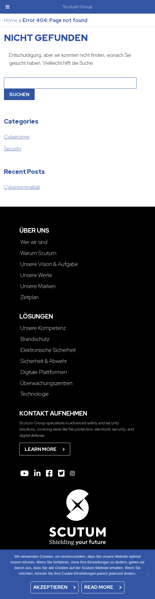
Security (12, 148)
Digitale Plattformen (43, 372)
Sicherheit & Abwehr (43, 361)
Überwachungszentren (46, 383)
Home (10, 20)
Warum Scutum (38, 253)
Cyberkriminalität (22, 187)
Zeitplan (29, 297)
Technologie (34, 393)
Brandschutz (34, 339)
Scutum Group (77, 7)
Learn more (41, 449)
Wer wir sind (33, 242)
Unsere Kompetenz (43, 328)
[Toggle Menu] (7, 7)
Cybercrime (16, 136)
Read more (98, 587)
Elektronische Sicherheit (48, 350)
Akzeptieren (50, 587)
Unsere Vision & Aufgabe (49, 264)
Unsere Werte (36, 275)
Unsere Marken (38, 286)
